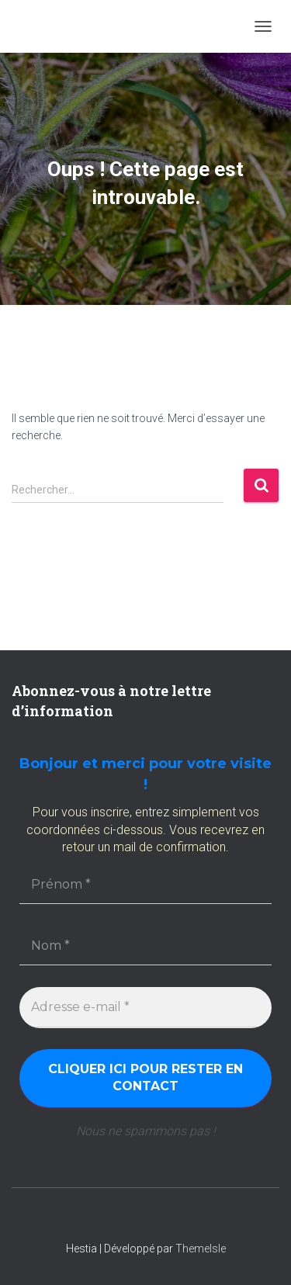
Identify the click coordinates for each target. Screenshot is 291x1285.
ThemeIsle (200, 1248)
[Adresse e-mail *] (145, 1007)
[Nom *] (145, 946)
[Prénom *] (145, 884)
